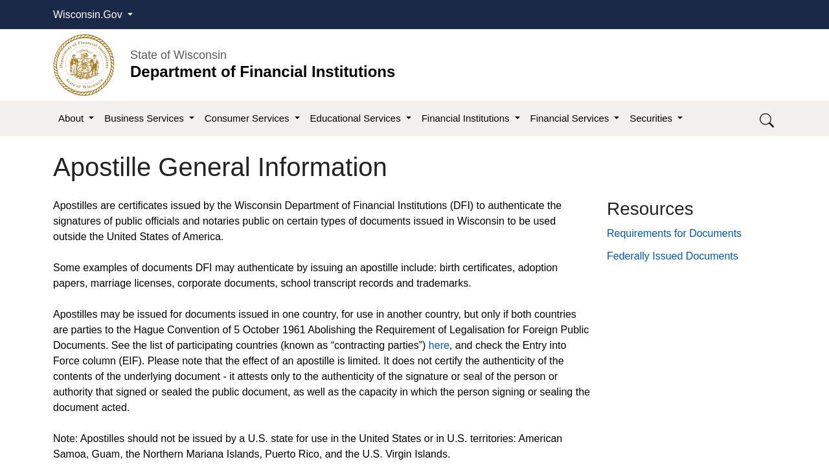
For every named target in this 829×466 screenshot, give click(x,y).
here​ (439, 345)
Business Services (145, 118)
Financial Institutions (467, 118)
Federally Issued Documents (672, 255)
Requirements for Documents (674, 233)
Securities (652, 118)
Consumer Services (248, 118)
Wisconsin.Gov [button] (89, 14)
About (72, 118)
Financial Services (571, 118)
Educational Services (356, 118)
